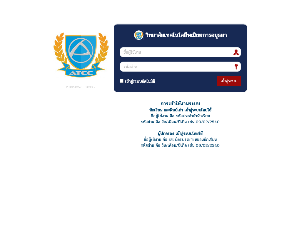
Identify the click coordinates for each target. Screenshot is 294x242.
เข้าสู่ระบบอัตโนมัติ (137, 81)
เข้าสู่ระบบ (228, 81)
